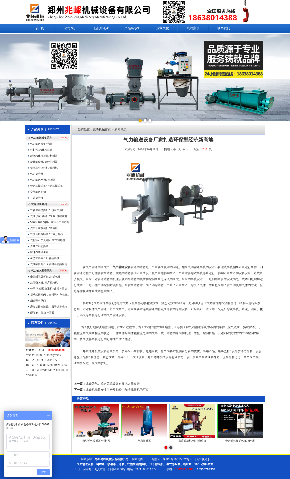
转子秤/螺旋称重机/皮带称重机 (48, 288)
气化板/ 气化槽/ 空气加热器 (47, 240)
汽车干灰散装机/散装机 (44, 228)
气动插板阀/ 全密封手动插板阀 (48, 264)
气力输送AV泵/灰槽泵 (43, 179)
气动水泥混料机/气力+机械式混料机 (50, 216)
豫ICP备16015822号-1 (178, 459)
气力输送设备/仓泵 (41, 143)
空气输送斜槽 (38, 191)
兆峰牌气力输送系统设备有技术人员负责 (113, 384)
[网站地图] (137, 459)
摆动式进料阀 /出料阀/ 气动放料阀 (50, 294)
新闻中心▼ (101, 28)
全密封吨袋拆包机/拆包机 (45, 276)
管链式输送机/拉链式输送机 (46, 185)
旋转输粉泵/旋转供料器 (44, 161)
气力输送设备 (122, 267)
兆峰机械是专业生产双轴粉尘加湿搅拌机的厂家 (117, 390)
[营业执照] (202, 459)
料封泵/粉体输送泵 (41, 149)
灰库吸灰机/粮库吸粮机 (44, 282)
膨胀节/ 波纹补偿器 (42, 312)
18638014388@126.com (52, 365)
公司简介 (70, 28)
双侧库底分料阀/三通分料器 (46, 234)
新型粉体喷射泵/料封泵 (44, 155)
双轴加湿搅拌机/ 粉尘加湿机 (47, 210)
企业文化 (162, 28)
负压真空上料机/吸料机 (44, 167)
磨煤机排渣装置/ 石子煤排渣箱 (48, 306)
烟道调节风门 (38, 300)
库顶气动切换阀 (39, 246)
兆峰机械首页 (102, 129)
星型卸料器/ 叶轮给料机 (44, 258)
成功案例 (193, 28)
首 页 (40, 28)
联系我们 (223, 28)
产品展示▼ (131, 28)
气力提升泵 (36, 173)
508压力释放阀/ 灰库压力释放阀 (49, 222)
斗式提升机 (36, 197)
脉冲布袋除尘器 (39, 252)
